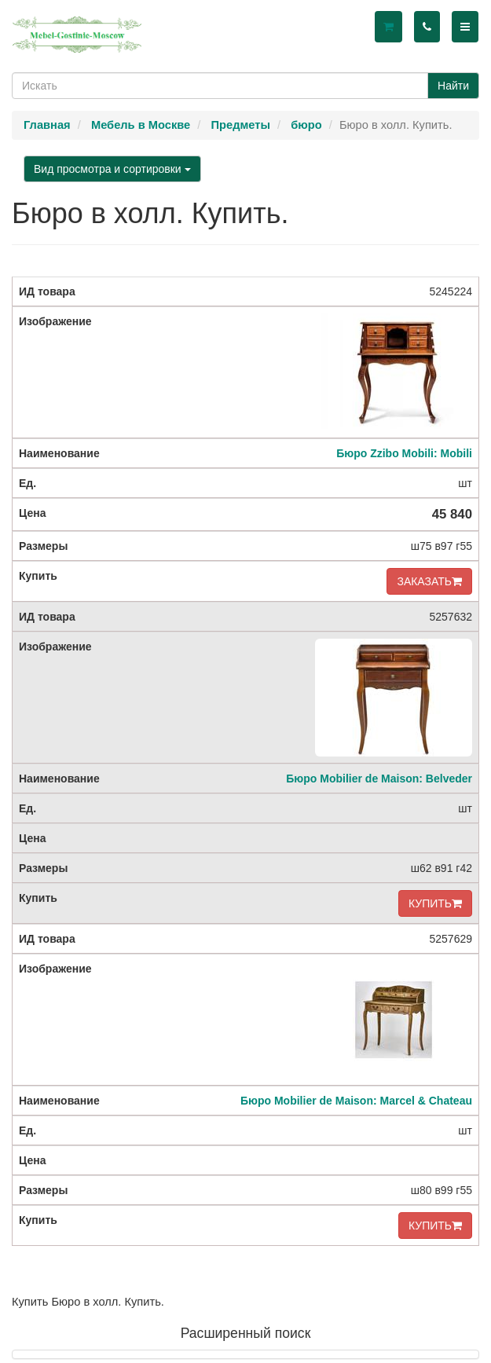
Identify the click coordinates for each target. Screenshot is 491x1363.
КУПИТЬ (435, 903)
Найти (453, 85)
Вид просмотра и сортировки (112, 169)
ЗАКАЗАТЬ (429, 581)
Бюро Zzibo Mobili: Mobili (404, 453)
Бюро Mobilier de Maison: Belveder (379, 778)
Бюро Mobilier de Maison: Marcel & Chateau (356, 1100)
